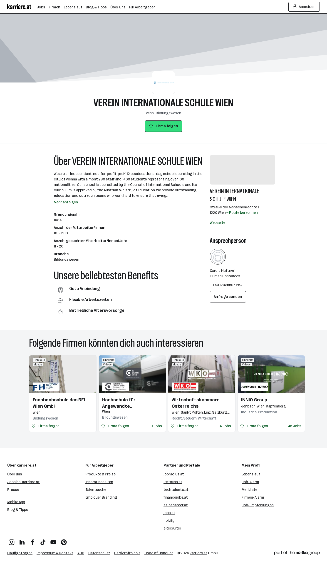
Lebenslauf (251, 474)
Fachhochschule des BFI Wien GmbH (59, 403)
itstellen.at (173, 482)
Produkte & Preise (100, 474)
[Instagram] (11, 540)
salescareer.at (176, 505)
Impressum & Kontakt (55, 553)
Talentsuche (95, 489)
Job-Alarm (250, 482)
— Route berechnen (242, 212)
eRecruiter (172, 528)
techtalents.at (176, 489)
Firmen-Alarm (253, 497)
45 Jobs (294, 426)
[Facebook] (32, 540)
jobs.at (169, 513)
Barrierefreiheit (127, 553)
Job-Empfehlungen (258, 505)
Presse (13, 489)
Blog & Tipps (17, 509)
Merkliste (249, 489)
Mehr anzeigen (66, 202)
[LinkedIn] (22, 540)
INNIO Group (254, 399)
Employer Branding (101, 497)
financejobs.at (176, 497)
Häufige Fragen (19, 553)
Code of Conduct (158, 553)
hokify (169, 520)
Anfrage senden (228, 297)
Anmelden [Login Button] (304, 7)
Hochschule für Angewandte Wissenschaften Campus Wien (129, 403)
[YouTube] (53, 540)
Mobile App (16, 502)
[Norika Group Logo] (297, 554)
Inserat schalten (99, 482)
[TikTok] (43, 540)
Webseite (217, 222)
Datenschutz (99, 553)
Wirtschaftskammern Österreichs (196, 403)
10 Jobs (155, 426)
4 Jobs (225, 426)
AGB (80, 553)
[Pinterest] (63, 540)
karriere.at (198, 553)
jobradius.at (174, 474)
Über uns (14, 474)
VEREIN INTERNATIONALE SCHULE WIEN (163, 102)
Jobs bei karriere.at (23, 482)
